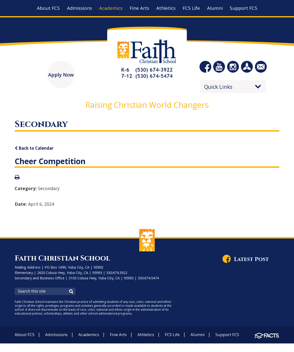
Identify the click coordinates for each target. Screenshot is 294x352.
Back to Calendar (36, 149)
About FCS (26, 336)
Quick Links (218, 88)
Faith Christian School (65, 260)
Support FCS (240, 336)
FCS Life (182, 336)
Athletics (154, 336)
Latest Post (254, 261)
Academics (93, 336)
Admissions (59, 336)
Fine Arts (124, 336)
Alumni (208, 336)
